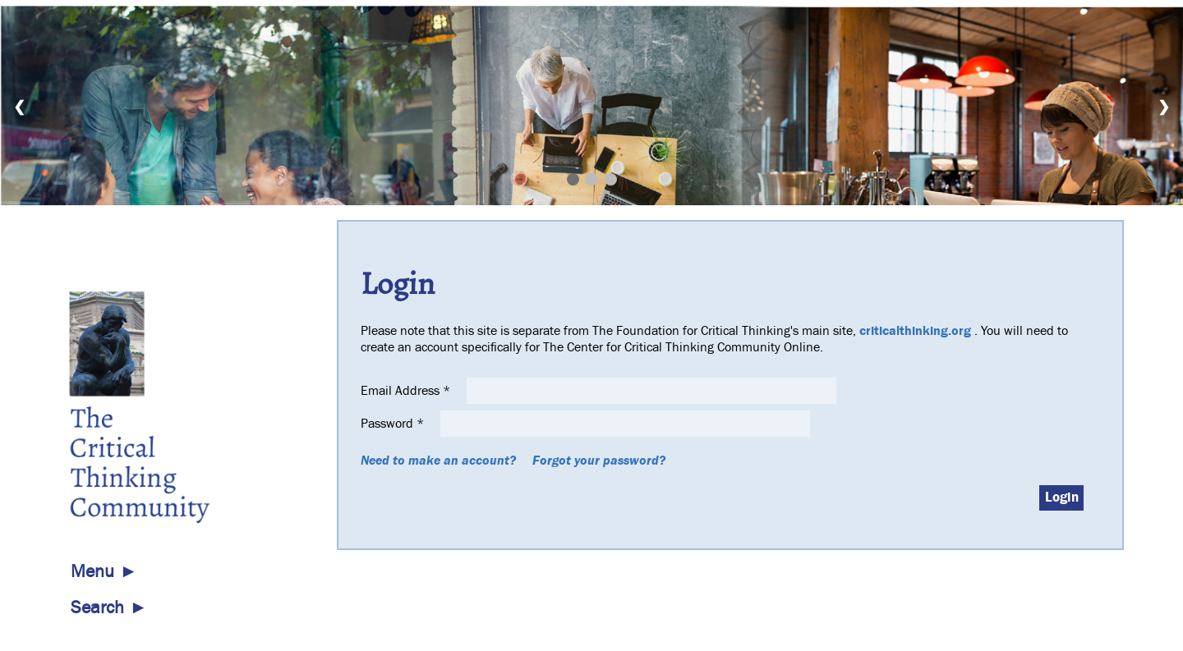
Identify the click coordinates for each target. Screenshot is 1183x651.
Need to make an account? (438, 460)
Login (1062, 497)
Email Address (407, 390)
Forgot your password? (598, 460)
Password (394, 423)
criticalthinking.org (915, 330)
